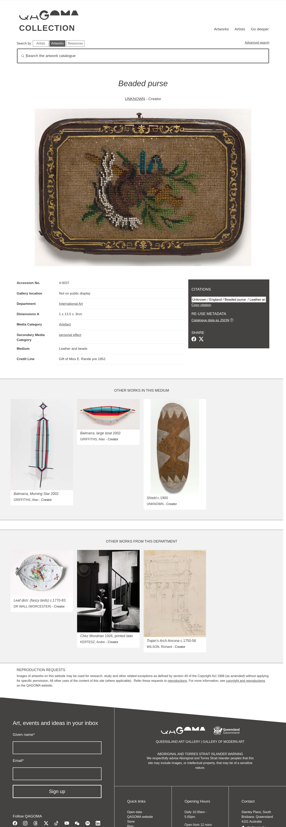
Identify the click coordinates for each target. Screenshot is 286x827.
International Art (71, 304)
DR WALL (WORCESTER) (32, 606)
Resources (75, 43)
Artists (240, 29)
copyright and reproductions (245, 680)
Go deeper (260, 29)
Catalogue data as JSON (210, 320)
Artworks (221, 29)
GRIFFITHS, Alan (26, 499)
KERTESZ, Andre (92, 642)
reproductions (177, 680)
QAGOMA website (140, 816)
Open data (134, 812)
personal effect (70, 335)
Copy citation (201, 305)
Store (131, 821)
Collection (47, 28)
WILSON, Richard (159, 646)
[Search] (143, 56)
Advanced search (257, 42)
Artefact (65, 324)
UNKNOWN (135, 99)
